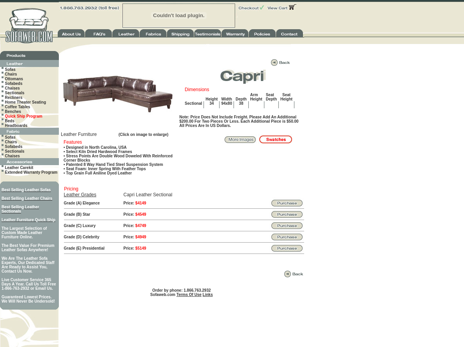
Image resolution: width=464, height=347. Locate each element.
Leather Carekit (19, 168)
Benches (13, 111)
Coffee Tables (17, 107)
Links (208, 294)
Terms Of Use (189, 294)
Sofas (10, 69)
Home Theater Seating (25, 102)
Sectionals (15, 93)
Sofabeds (14, 83)
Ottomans (14, 79)
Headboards (16, 125)
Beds (9, 121)
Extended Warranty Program (31, 172)
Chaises (12, 88)
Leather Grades (80, 194)
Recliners (14, 97)
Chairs (11, 74)
